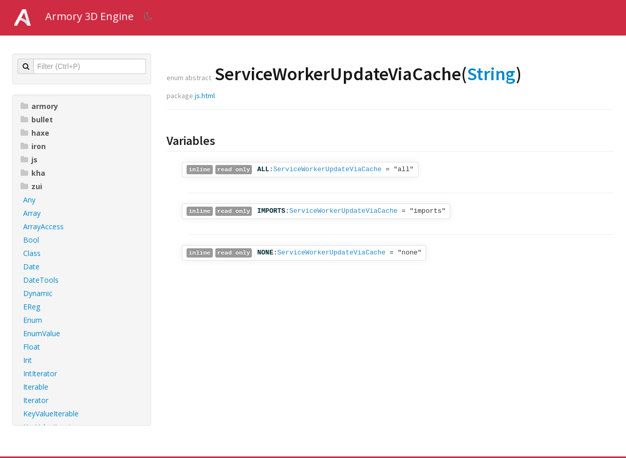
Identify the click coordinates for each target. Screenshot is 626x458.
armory (39, 106)
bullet (37, 119)
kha (33, 173)
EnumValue (41, 333)
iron (33, 146)
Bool (31, 240)
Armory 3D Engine (89, 16)
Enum (32, 320)
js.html (205, 95)
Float (31, 347)
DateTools (41, 280)
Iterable (35, 387)
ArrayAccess (43, 226)
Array (32, 213)
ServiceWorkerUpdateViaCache (327, 169)
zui (31, 186)
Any (29, 200)
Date (31, 266)
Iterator (35, 400)
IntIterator (40, 373)
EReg (31, 307)
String (491, 73)
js (29, 159)
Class (32, 253)
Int (27, 360)
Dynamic (37, 293)
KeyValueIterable (51, 413)
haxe (35, 133)
